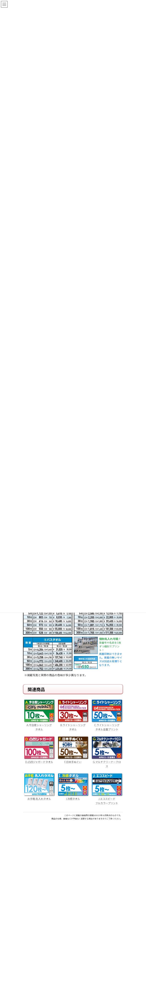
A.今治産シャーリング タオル (39, 725)
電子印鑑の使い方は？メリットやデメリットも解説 (54, 968)
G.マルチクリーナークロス (107, 762)
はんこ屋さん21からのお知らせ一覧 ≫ (98, 996)
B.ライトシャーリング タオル (73, 725)
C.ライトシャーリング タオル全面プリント (107, 725)
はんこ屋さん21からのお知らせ (54, 950)
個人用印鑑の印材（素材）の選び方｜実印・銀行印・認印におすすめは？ (68, 954)
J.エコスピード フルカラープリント (107, 799)
